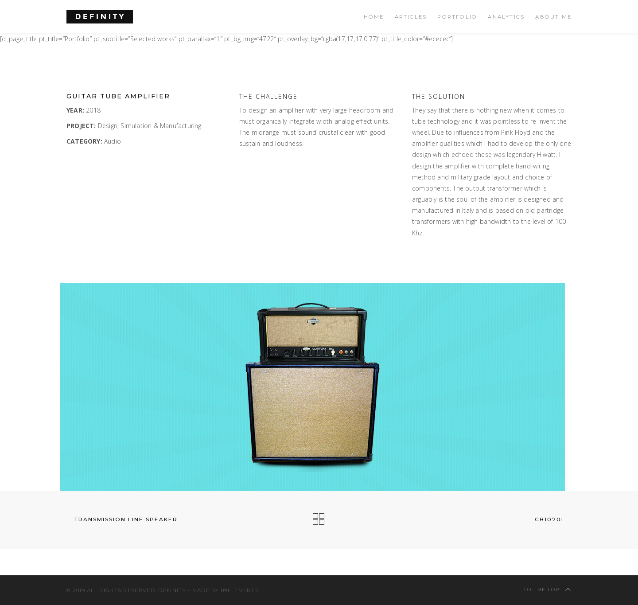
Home (374, 17)
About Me (553, 17)
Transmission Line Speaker (122, 519)
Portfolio (457, 17)
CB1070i (553, 519)
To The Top (547, 588)
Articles (411, 17)
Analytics (506, 17)
